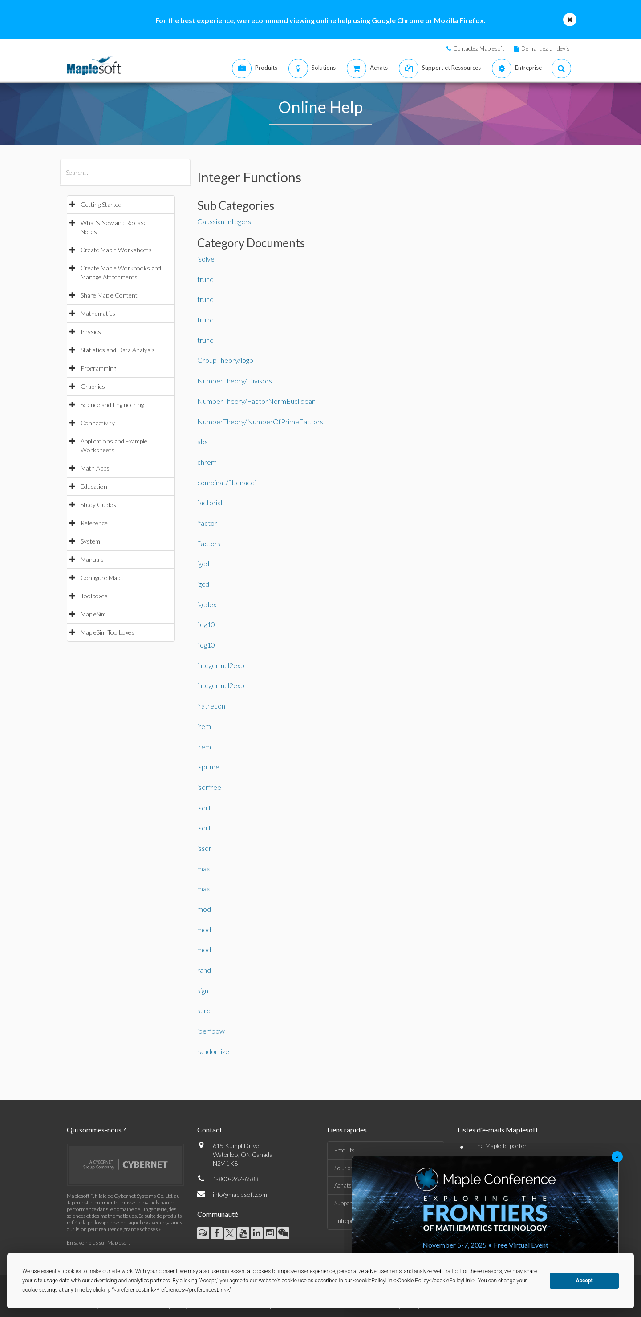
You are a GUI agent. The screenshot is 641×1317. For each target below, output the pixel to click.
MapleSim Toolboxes (107, 632)
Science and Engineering (112, 404)
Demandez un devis (545, 48)
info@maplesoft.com (240, 1194)
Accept (584, 1280)
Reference (94, 523)
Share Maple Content (109, 295)
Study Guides (98, 504)
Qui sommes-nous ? (96, 1129)
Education (94, 486)
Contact (209, 1129)
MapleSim (93, 614)
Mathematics (98, 313)
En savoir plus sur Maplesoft (98, 1242)
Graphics (93, 386)
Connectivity (98, 423)
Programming (98, 368)
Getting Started (101, 204)
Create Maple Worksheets (116, 250)
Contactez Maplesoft (478, 48)
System (90, 541)
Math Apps (95, 468)
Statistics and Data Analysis (118, 350)
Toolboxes (94, 596)
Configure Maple (103, 577)
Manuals (92, 559)
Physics (91, 331)
